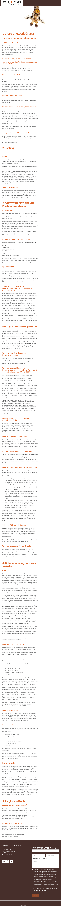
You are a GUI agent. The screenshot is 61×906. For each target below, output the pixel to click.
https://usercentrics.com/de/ (8, 656)
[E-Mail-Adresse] (11, 861)
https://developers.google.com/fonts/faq (11, 817)
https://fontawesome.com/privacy (10, 836)
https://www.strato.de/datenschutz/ (10, 168)
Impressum (30, 904)
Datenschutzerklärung (45, 883)
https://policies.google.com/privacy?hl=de (15, 818)
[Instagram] (7, 861)
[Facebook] (4, 861)
